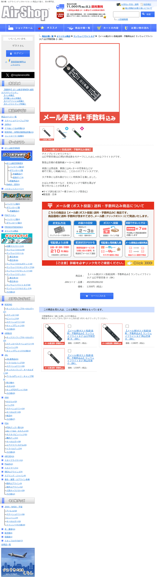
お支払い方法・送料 (130, 4)
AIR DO (9, 456)
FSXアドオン (10, 215)
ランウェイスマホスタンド (18, 288)
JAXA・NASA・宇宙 (13, 507)
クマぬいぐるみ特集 (15, 128)
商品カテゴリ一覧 (9, 117)
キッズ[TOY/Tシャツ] (17, 390)
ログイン (17, 53)
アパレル (11, 511)
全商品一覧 (6, 544)
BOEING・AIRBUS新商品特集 (19, 132)
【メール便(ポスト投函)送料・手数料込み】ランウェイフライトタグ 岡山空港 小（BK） (80, 359)
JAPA (8, 124)
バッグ (10, 405)
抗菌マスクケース (15, 246)
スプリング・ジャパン (15, 475)
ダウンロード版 (16, 170)
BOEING (8, 304)
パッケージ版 (17, 167)
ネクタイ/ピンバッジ (16, 434)
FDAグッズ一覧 (15, 427)
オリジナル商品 (11, 231)
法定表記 (147, 4)
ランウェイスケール (15, 253)
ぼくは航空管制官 (12, 148)
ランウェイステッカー (16, 274)
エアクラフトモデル (16, 445)
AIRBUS (8, 333)
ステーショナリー (15, 322)
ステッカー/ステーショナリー (20, 344)
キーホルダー (13, 412)
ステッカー (12, 315)
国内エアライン (14, 483)
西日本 (14, 260)
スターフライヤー (14, 460)
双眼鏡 (8, 537)
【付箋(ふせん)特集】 (12, 98)
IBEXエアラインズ (14, 472)
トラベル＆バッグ (15, 363)
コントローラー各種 (14, 136)
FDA (6, 423)
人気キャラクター (15, 490)
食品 (9, 415)
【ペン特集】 (9, 95)
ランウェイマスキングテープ (20, 267)
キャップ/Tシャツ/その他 (18, 351)
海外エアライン (14, 487)
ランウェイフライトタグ (18, 285)
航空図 (8, 533)
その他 (10, 292)
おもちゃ (11, 401)
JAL (6, 355)
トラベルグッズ (14, 448)
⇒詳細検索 (123, 19)
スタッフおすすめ (14, 541)
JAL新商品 (12, 359)
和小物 (10, 383)
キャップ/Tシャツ (15, 325)
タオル (10, 386)
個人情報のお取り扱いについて (138, 8)
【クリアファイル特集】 (13, 101)
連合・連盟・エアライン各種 (17, 479)
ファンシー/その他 (15, 525)
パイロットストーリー (14, 189)
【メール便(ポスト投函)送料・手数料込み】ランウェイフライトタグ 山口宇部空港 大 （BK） (81, 334)
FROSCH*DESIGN (14, 227)
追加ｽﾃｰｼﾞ (18, 177)
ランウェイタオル (15, 250)
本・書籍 (10, 529)
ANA (7, 397)
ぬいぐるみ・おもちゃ (17, 431)
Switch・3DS (13, 184)
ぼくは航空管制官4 (14, 163)
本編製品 (17, 174)
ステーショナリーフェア (17, 120)
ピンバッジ (12, 318)
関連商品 (14, 181)
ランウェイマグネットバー (19, 271)
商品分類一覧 (48, 36)
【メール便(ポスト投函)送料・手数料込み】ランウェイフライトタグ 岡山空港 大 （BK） (138, 334)
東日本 (14, 257)
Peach (9, 464)
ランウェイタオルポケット (19, 264)
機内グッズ (12, 438)
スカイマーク (11, 468)
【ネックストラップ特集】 (14, 104)
